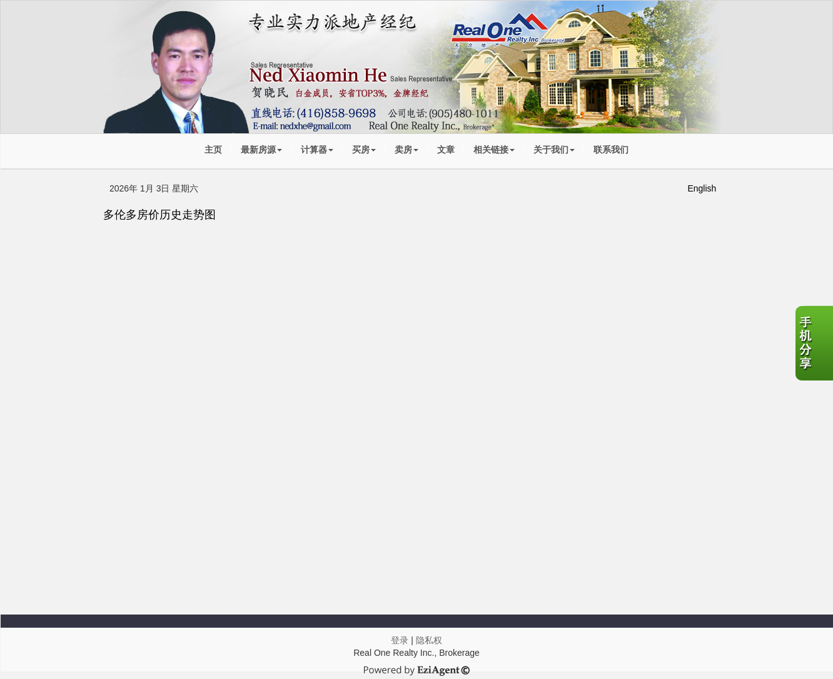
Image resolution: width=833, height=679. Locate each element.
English (701, 188)
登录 (399, 640)
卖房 (406, 150)
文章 (446, 150)
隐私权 (429, 640)
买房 (364, 150)
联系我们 (611, 150)
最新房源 (261, 150)
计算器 (317, 150)
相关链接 (494, 150)
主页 (213, 150)
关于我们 (554, 150)
